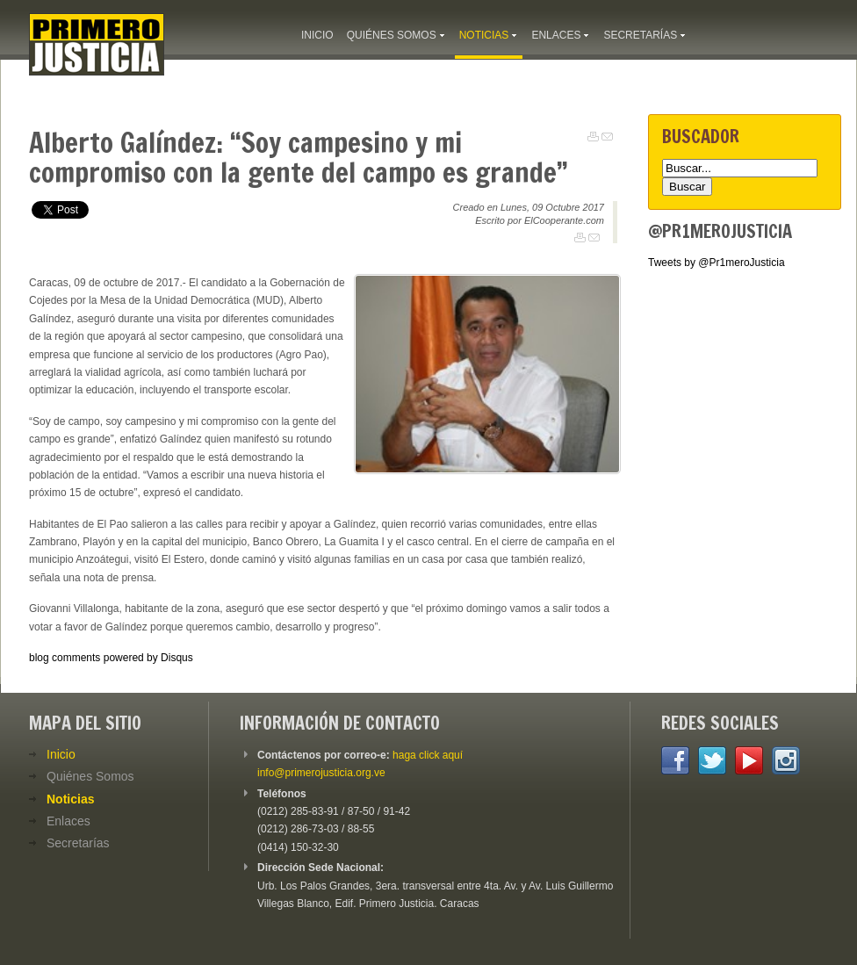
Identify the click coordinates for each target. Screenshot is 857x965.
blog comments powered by (111, 658)
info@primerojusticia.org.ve (321, 773)
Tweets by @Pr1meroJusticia (716, 262)
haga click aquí (427, 755)
